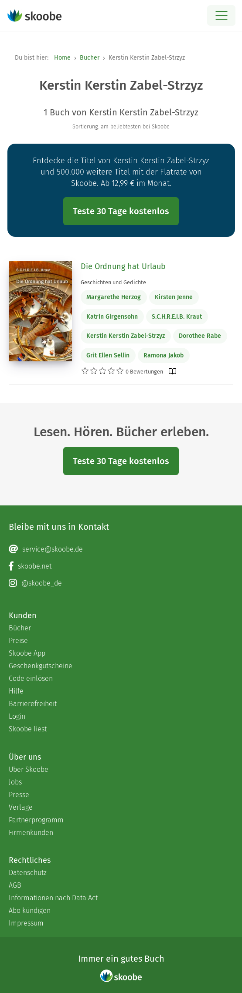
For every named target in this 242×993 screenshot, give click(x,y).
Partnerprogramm (36, 820)
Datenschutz (28, 872)
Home (62, 57)
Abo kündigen (30, 910)
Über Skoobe (28, 769)
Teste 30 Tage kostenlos (121, 211)
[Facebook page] (121, 566)
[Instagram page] (121, 583)
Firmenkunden (31, 832)
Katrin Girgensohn (112, 316)
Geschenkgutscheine (40, 666)
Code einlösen (31, 678)
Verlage (21, 807)
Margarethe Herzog (113, 297)
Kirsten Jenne (174, 297)
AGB (15, 885)
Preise (18, 640)
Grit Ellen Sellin (108, 355)
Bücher (89, 57)
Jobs (15, 782)
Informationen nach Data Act (53, 898)
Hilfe (16, 691)
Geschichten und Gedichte (113, 282)
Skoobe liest (28, 729)
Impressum (26, 923)
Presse (19, 795)
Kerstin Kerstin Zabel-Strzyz (125, 336)
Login (17, 716)
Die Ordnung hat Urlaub (123, 266)
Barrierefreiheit (33, 704)
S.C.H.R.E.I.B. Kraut (177, 316)
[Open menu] (221, 15)
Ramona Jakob (163, 355)
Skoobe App (27, 653)
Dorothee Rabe (200, 336)
